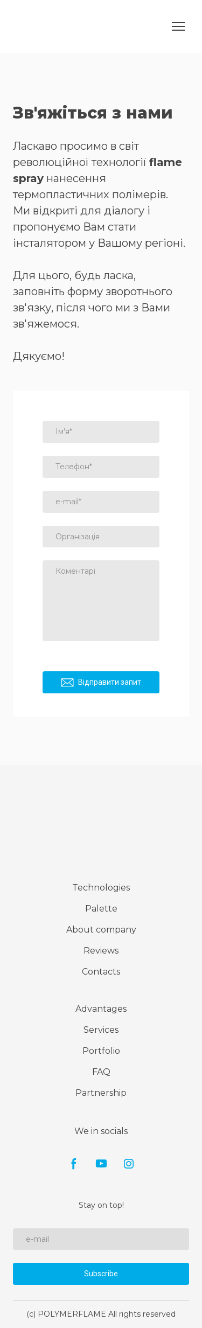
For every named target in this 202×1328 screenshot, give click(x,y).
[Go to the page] (36, 26)
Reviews (101, 950)
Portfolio (101, 1051)
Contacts (101, 972)
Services (101, 1030)
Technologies (101, 887)
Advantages (101, 1009)
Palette (101, 908)
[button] (73, 1163)
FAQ (101, 1072)
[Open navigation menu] (178, 26)
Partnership (101, 1093)
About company (101, 929)
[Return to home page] (101, 824)
